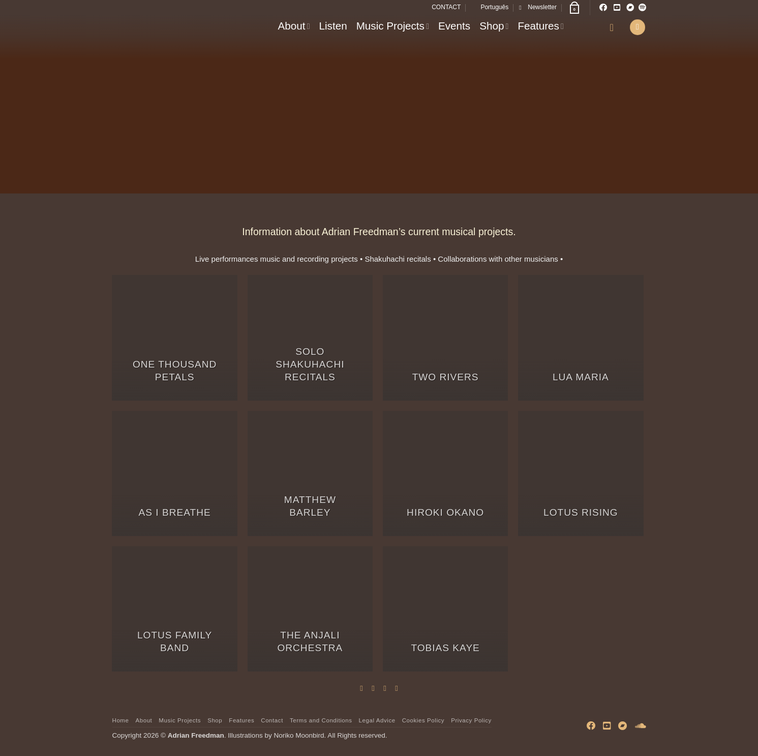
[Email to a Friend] (384, 688)
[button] (538, 7)
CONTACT (446, 7)
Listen (333, 26)
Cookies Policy (423, 720)
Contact (272, 720)
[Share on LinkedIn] (396, 688)
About (294, 26)
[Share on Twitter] (373, 688)
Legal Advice (377, 720)
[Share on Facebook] (361, 688)
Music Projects (392, 26)
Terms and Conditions (321, 720)
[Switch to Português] (489, 7)
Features (541, 26)
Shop (493, 26)
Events (454, 26)
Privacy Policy (471, 720)
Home (120, 720)
